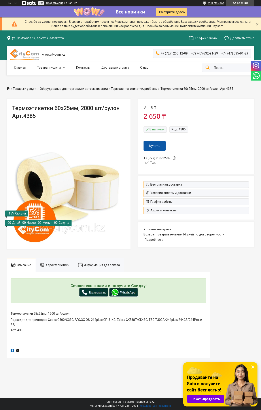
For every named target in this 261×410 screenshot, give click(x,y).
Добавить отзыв (242, 38)
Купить (154, 146)
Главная (20, 67)
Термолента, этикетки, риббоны (134, 88)
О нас (144, 67)
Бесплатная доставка (166, 184)
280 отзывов (216, 3)
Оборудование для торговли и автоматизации (74, 88)
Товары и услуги (49, 67)
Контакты (83, 67)
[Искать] (207, 67)
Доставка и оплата (115, 67)
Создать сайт (54, 3)
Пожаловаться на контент (154, 405)
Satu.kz (150, 401)
